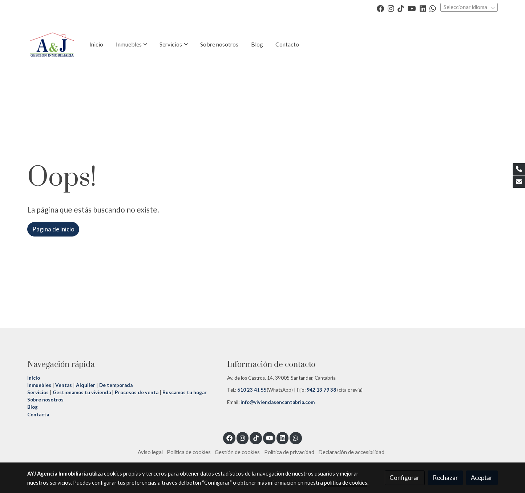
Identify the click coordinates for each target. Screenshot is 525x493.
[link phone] (519, 169)
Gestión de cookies (237, 452)
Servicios (38, 392)
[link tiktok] (400, 8)
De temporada (116, 385)
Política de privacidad (289, 452)
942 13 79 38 (321, 390)
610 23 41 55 (252, 390)
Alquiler (85, 385)
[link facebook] (380, 8)
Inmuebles (39, 385)
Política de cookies (189, 452)
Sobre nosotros (45, 400)
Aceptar (482, 477)
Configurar (404, 477)
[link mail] (519, 181)
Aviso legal (150, 452)
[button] (131, 44)
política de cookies (345, 483)
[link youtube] (412, 8)
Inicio (34, 378)
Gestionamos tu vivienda (82, 392)
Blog (32, 407)
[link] (52, 44)
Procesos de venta (136, 392)
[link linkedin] (423, 8)
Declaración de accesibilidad (351, 452)
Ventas (63, 385)
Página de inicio (53, 229)
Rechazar (445, 477)
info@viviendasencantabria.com (277, 402)
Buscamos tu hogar (184, 392)
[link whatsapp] (432, 8)
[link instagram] (391, 8)
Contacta (38, 414)
